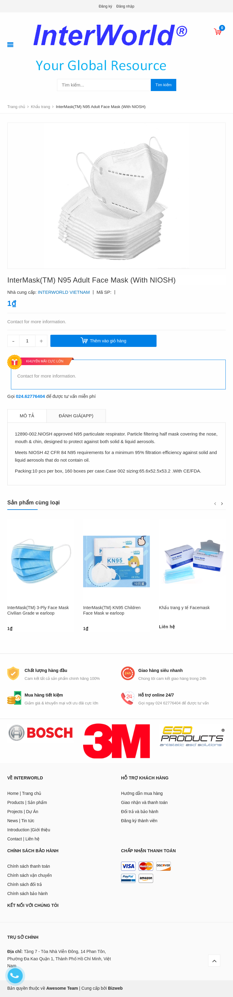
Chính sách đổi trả (24, 884)
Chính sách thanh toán (28, 866)
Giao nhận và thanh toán (144, 802)
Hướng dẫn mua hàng (142, 793)
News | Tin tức (20, 820)
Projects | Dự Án (22, 811)
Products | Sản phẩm (27, 802)
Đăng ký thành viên (139, 820)
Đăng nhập (125, 6)
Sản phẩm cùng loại (33, 503)
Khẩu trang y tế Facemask (184, 607)
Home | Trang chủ (24, 793)
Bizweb (115, 988)
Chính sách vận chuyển (29, 875)
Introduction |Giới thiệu (28, 829)
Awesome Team (62, 988)
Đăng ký (105, 6)
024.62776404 (30, 396)
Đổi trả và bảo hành (139, 811)
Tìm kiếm (163, 85)
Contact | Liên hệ (23, 838)
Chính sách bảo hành (27, 893)
